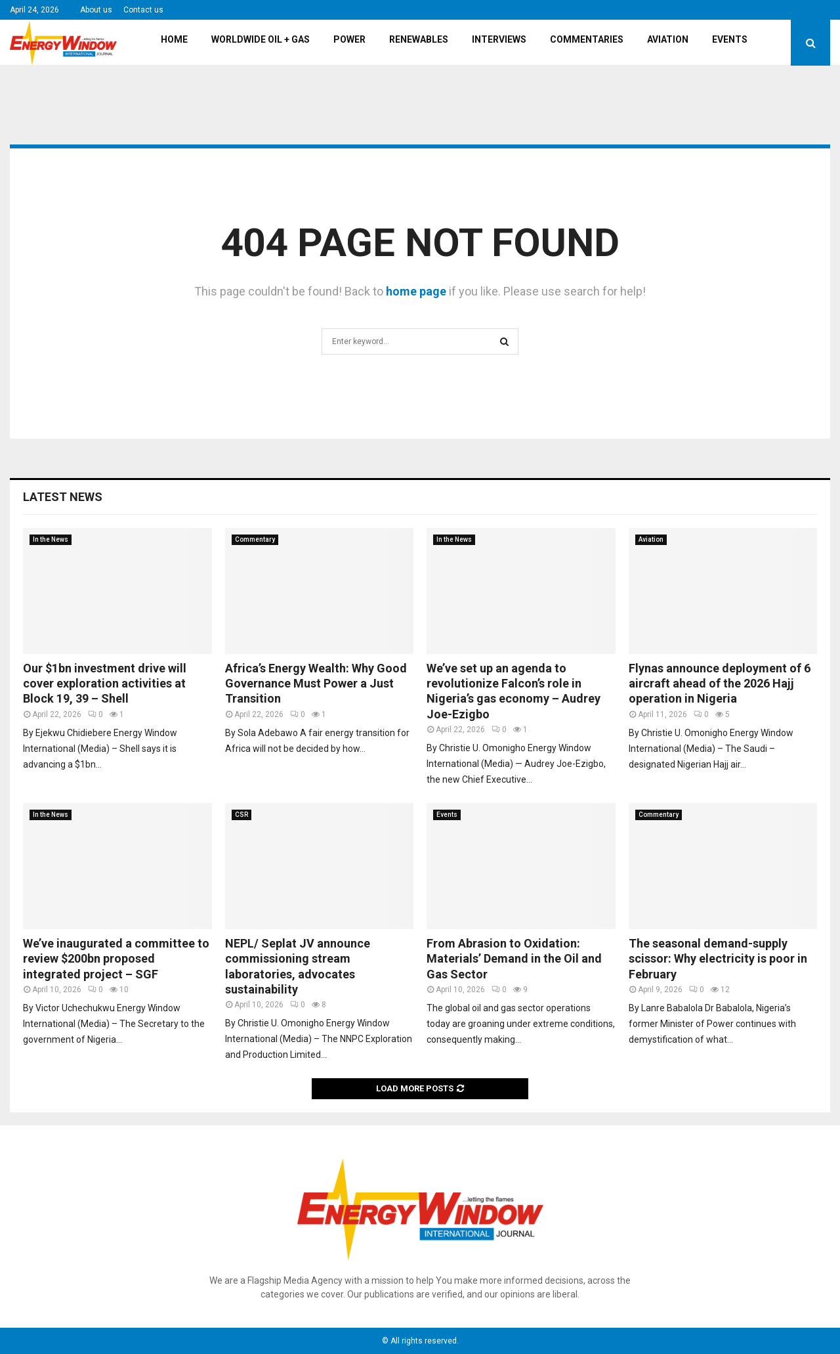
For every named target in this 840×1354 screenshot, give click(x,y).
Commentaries (586, 39)
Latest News (62, 497)
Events (729, 39)
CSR (241, 814)
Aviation (667, 39)
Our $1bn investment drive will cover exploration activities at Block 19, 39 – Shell (104, 683)
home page (416, 291)
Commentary (255, 539)
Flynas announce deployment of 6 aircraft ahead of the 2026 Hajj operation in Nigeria (719, 683)
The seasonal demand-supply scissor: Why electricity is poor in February (718, 958)
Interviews (499, 39)
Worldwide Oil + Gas (260, 39)
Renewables (418, 39)
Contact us (143, 9)
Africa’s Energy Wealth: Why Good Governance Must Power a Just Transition (316, 683)
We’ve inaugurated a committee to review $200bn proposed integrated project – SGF (116, 958)
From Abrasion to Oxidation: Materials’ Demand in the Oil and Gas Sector (514, 958)
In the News (50, 539)
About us (96, 9)
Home (174, 39)
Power (349, 39)
